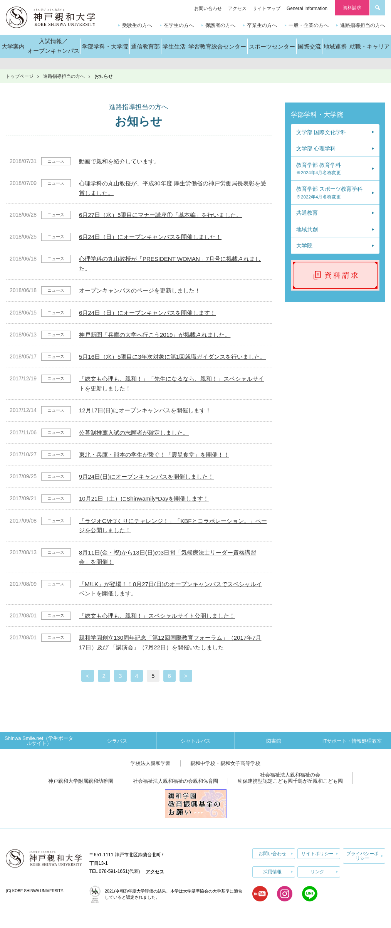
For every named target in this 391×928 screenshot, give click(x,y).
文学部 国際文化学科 (321, 132)
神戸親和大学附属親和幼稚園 (80, 781)
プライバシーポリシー (362, 856)
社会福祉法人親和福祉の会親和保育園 (175, 781)
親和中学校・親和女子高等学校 (225, 763)
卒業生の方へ (262, 25)
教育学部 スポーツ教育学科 (329, 192)
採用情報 (272, 871)
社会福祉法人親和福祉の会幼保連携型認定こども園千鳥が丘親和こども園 (290, 778)
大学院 (304, 245)
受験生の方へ (137, 25)
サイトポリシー (317, 853)
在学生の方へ (179, 25)
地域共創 (307, 229)
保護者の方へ (220, 25)
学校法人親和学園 (151, 763)
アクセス (237, 8)
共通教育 (307, 213)
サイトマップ (266, 8)
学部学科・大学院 (317, 114)
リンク (317, 871)
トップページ (20, 76)
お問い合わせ (208, 8)
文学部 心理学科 (316, 148)
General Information (307, 8)
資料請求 (352, 7)
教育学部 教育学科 (318, 168)
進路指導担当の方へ (362, 25)
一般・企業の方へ (309, 25)
